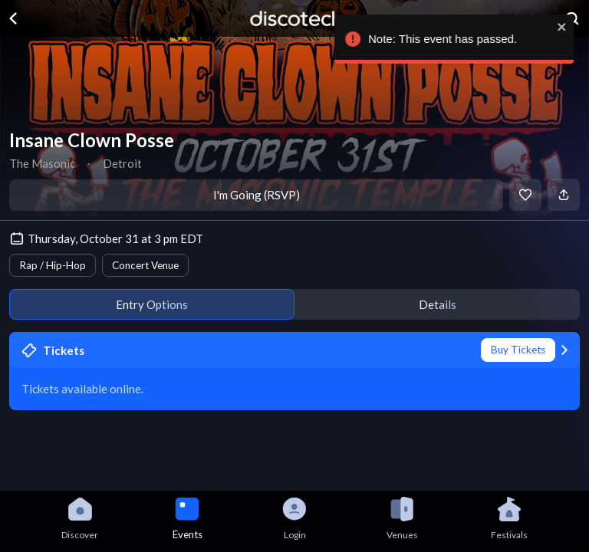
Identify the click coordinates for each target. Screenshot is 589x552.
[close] (566, 27)
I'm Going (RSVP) (256, 195)
